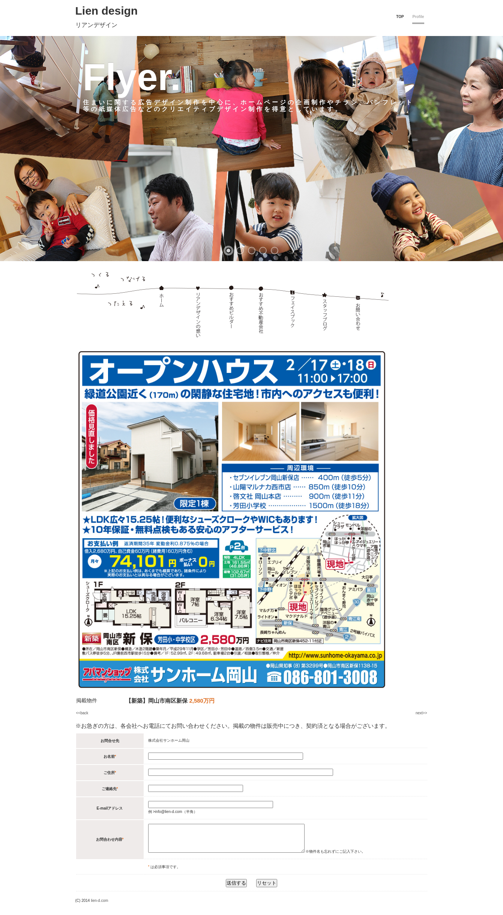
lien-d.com (99, 906)
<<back (82, 713)
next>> (421, 713)
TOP (400, 17)
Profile (418, 17)
